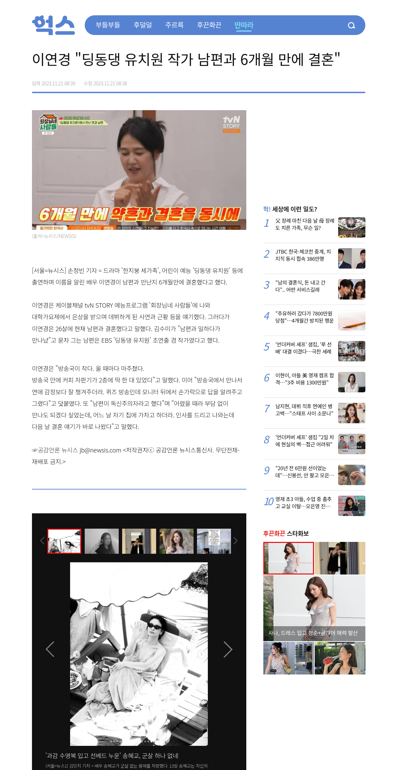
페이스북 (317, 80)
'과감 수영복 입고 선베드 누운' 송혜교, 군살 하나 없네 (112, 755)
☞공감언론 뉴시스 (55, 449)
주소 (359, 80)
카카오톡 (345, 80)
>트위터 (331, 80)
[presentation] (41, 541)
